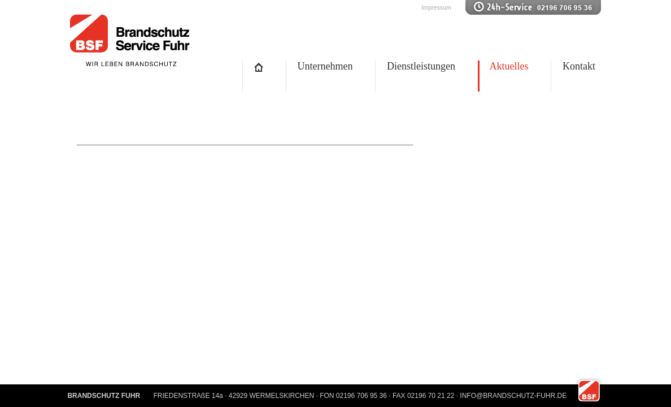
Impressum (436, 7)
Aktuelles (509, 66)
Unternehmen (325, 66)
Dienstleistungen (421, 66)
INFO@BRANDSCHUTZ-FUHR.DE (513, 396)
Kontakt (579, 66)
